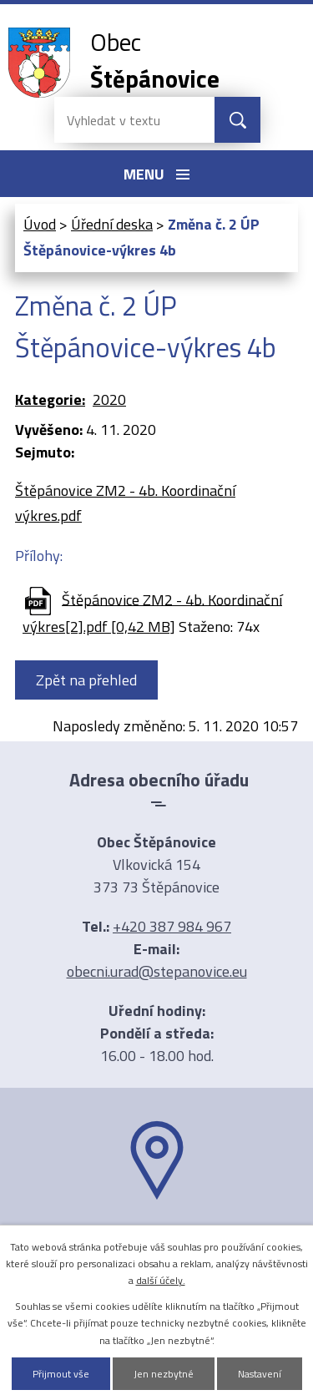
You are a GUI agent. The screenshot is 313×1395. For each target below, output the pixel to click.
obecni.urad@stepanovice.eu (157, 971)
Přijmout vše (61, 1374)
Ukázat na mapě (157, 1232)
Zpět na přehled (86, 680)
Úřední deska (112, 224)
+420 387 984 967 (172, 926)
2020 (109, 399)
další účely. (160, 1280)
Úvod (39, 224)
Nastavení (259, 1374)
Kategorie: (50, 399)
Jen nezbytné (164, 1374)
